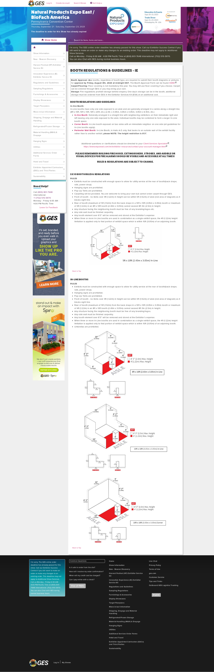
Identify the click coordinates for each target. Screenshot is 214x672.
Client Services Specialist (155, 143)
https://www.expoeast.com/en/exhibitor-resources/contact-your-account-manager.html (125, 146)
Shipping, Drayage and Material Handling (47, 119)
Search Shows (80, 3)
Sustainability (39, 176)
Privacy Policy (155, 565)
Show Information (41, 53)
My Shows (66, 662)
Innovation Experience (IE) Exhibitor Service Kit (45, 75)
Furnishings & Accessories (45, 94)
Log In (49, 3)
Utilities (36, 147)
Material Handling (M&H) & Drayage (45, 134)
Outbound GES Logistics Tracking (163, 585)
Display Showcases (42, 100)
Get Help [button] (96, 3)
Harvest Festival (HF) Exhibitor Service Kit (47, 66)
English (156, 595)
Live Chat (153, 561)
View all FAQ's (77, 586)
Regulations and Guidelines (46, 83)
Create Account (63, 3)
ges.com (152, 573)
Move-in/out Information (44, 112)
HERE (172, 83)
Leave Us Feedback (49, 207)
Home (111, 561)
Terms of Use (154, 569)
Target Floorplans (41, 106)
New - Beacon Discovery (44, 59)
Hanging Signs (40, 141)
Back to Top (76, 271)
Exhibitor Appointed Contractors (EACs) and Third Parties (48, 169)
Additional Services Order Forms (45, 154)
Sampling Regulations (43, 88)
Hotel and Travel (41, 162)
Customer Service (156, 577)
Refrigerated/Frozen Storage (46, 126)
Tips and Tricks (155, 581)
